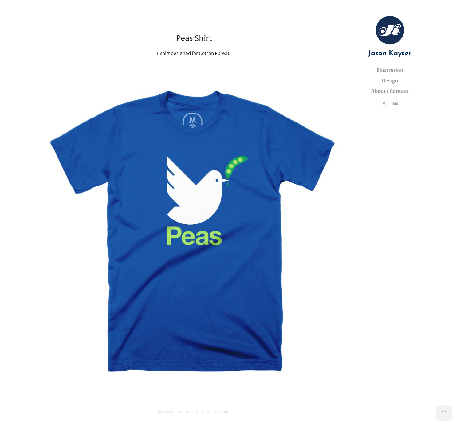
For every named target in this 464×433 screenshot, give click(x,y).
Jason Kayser (389, 51)
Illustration (389, 70)
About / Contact (389, 91)
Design (390, 81)
